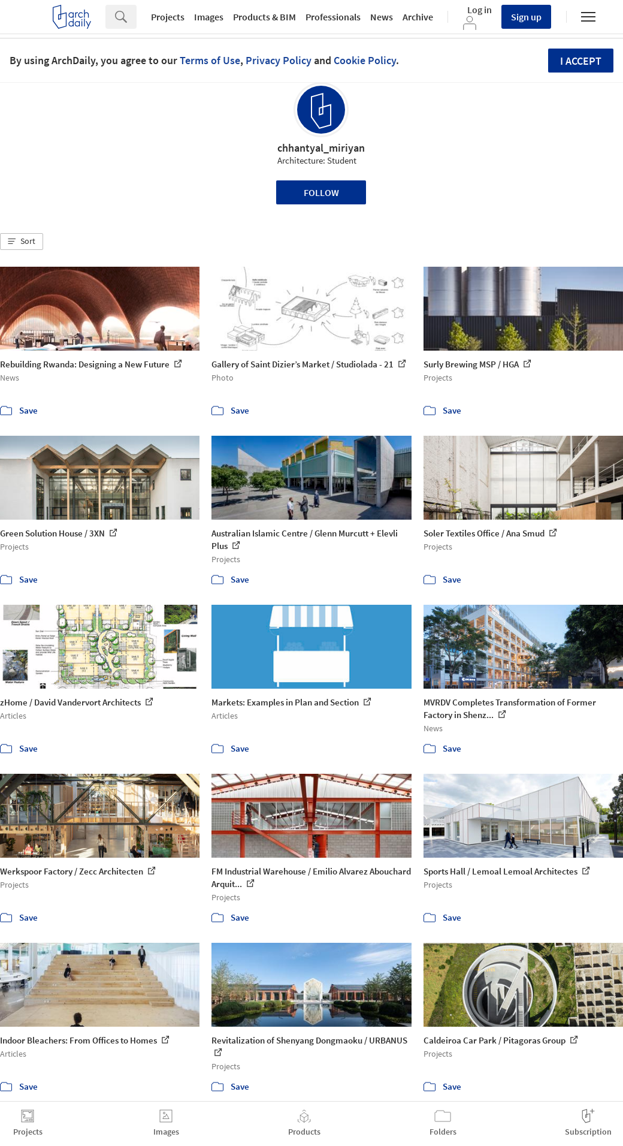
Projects (168, 17)
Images (208, 17)
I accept (580, 61)
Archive (418, 17)
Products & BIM (264, 17)
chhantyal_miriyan (321, 148)
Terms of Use (210, 60)
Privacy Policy (279, 60)
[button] (21, 241)
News (381, 17)
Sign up (526, 17)
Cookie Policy (365, 60)
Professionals (333, 17)
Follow (321, 192)
